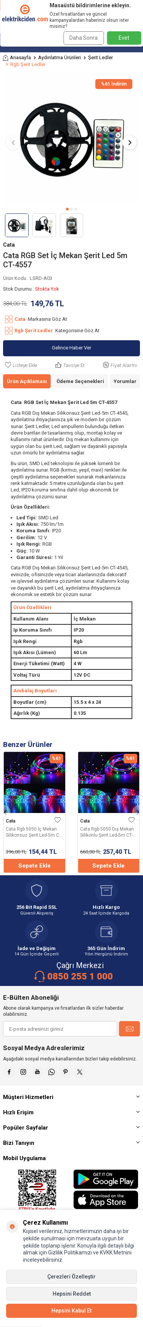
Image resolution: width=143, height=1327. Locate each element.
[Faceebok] (9, 1072)
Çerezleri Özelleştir (71, 1277)
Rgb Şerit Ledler (27, 64)
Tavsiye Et (69, 365)
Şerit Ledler (100, 57)
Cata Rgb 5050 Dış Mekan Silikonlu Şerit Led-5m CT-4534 (107, 832)
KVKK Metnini (115, 1252)
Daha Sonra (83, 38)
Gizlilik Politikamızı (70, 1252)
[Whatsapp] (51, 1072)
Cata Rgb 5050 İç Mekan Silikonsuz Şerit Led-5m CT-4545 (34, 832)
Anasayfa (17, 58)
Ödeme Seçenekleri (80, 381)
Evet (124, 38)
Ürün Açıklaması (27, 381)
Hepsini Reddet (72, 1294)
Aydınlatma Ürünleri (59, 57)
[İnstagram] (23, 1072)
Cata (9, 245)
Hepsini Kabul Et (71, 1311)
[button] (67, 209)
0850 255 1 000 (80, 976)
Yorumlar (125, 381)
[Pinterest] (65, 1072)
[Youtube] (37, 1072)
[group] (71, 138)
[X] (80, 1072)
